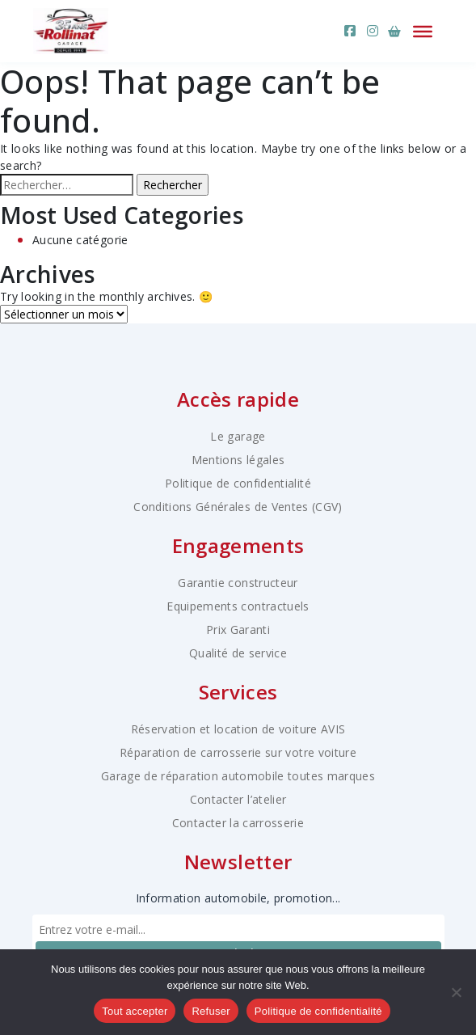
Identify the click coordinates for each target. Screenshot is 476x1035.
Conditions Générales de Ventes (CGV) (238, 506)
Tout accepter (134, 1011)
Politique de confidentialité (238, 483)
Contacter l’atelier (238, 799)
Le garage (237, 436)
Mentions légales (238, 459)
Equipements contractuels (237, 606)
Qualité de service (238, 653)
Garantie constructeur (237, 582)
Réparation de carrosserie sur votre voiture (238, 752)
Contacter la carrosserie (238, 822)
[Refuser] (456, 992)
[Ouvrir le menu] (422, 30)
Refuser (211, 1011)
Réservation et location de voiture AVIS (238, 729)
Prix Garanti (238, 629)
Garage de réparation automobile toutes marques (238, 776)
